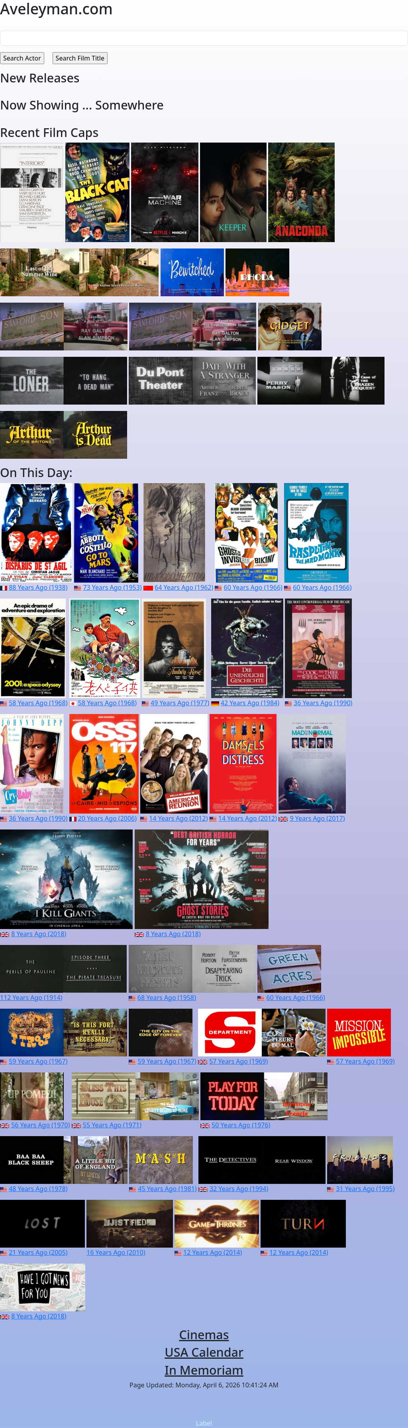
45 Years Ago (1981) (167, 1188)
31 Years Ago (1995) (365, 1188)
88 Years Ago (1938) (38, 587)
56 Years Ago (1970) (40, 1125)
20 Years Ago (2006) (107, 818)
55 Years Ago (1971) (112, 1125)
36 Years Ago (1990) (323, 702)
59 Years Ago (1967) (38, 1061)
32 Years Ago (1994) (239, 1188)
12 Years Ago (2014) (212, 1252)
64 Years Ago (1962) (184, 587)
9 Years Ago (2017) (317, 818)
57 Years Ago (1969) (238, 1061)
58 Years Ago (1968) (38, 702)
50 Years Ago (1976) (241, 1125)
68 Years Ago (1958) (166, 997)
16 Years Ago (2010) (115, 1252)
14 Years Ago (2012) (178, 818)
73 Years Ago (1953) (112, 587)
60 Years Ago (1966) (253, 587)
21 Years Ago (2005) (38, 1252)
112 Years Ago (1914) (31, 997)
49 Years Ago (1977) (180, 702)
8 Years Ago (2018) (38, 933)
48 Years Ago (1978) (38, 1188)
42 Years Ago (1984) (250, 702)
